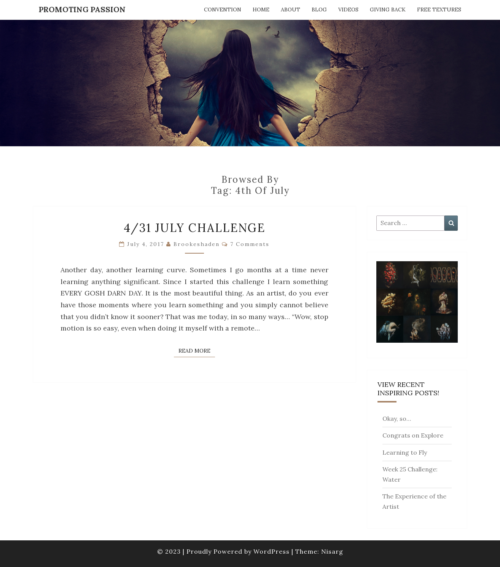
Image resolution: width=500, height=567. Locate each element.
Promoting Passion (82, 9)
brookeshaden (197, 244)
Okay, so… (396, 418)
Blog (319, 9)
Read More (196, 350)
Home (261, 9)
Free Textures (439, 9)
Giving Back (388, 9)
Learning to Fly (404, 452)
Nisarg (332, 551)
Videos (348, 9)
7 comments (249, 244)
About (290, 9)
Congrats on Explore (412, 435)
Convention (222, 9)
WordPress (271, 551)
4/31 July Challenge (194, 227)
